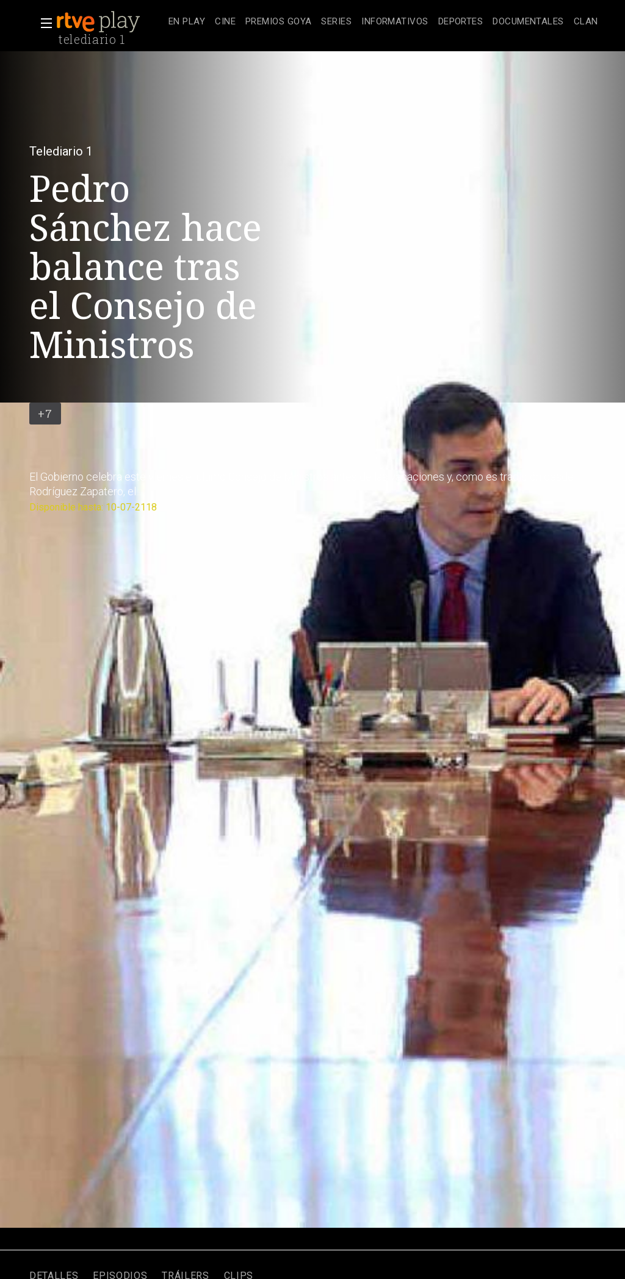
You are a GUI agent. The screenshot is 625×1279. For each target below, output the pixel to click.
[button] (42, 23)
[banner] (110, 22)
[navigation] (383, 22)
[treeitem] (186, 22)
